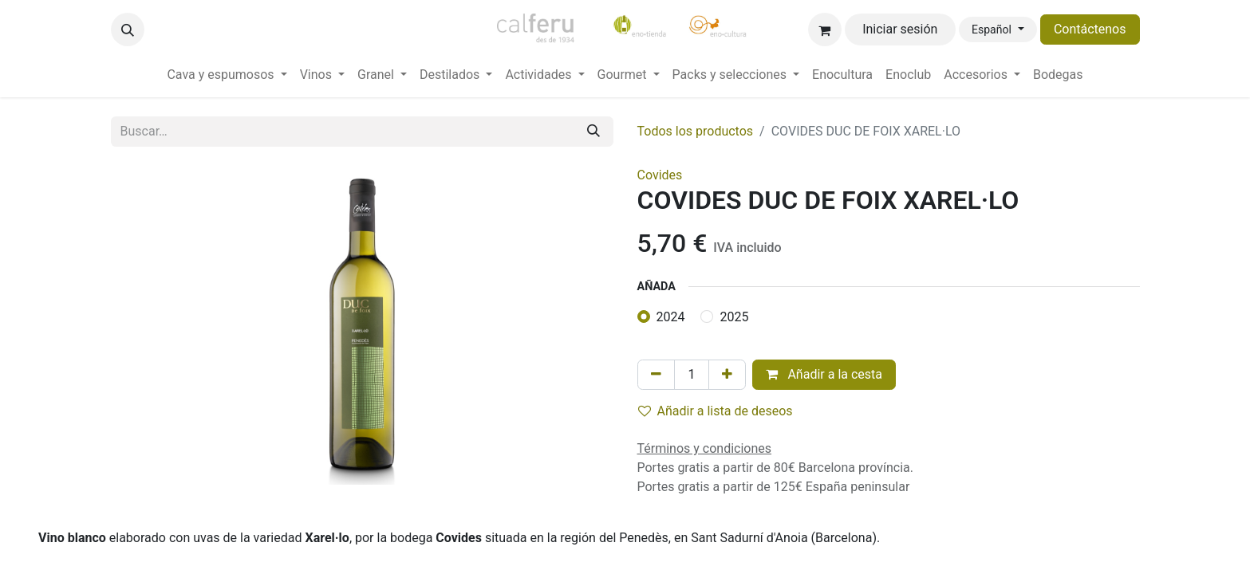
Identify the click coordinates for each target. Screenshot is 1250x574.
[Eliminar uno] (656, 375)
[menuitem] (226, 75)
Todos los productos (695, 131)
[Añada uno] (727, 375)
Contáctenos (1090, 29)
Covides (660, 175)
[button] (127, 29)
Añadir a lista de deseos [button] (715, 411)
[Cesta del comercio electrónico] (825, 29)
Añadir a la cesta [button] (824, 374)
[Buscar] (593, 131)
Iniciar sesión (899, 29)
